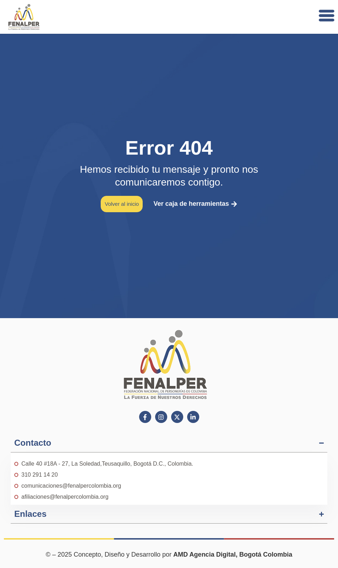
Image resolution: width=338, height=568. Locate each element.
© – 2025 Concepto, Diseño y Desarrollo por (169, 554)
